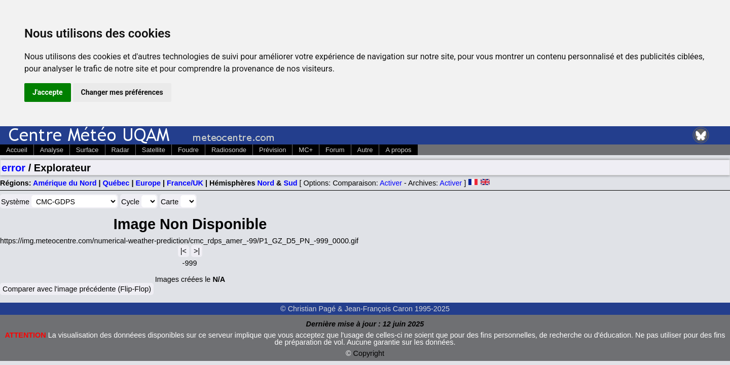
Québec (116, 183)
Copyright (369, 353)
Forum (334, 150)
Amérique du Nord (65, 183)
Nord (265, 183)
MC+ (306, 150)
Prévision (272, 150)
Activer (391, 183)
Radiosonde (228, 150)
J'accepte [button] (47, 92)
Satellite (153, 150)
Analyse (51, 150)
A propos (398, 150)
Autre (365, 150)
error (13, 167)
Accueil (16, 150)
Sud (290, 183)
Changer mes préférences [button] (122, 92)
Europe (148, 183)
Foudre (188, 150)
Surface (87, 150)
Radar (120, 150)
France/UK (185, 183)
